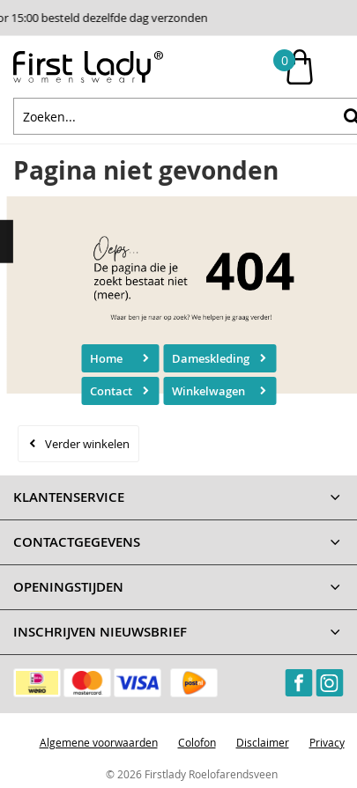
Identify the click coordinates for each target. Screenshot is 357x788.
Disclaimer (262, 742)
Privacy (327, 742)
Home (106, 358)
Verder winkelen (87, 444)
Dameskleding (210, 358)
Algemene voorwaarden (99, 742)
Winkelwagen (208, 391)
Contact (111, 391)
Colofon (197, 742)
